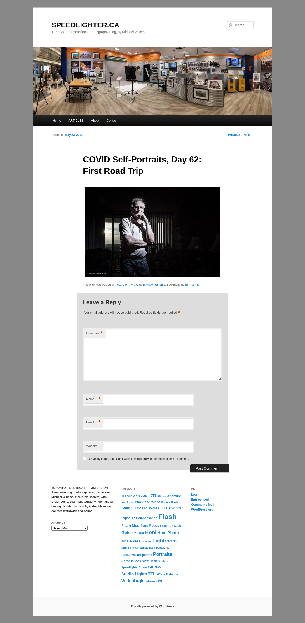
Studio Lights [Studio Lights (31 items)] (134, 574)
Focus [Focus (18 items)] (154, 525)
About (95, 120)
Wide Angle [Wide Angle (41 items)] (133, 580)
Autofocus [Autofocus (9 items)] (127, 502)
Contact (112, 120)
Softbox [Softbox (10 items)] (163, 561)
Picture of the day (127, 284)
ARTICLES (75, 120)
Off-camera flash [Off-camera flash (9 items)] (145, 547)
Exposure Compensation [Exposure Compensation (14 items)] (139, 518)
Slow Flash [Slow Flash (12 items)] (149, 561)
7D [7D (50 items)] (153, 495)
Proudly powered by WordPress (152, 606)
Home (57, 120)
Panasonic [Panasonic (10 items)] (162, 547)
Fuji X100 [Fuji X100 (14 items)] (174, 525)
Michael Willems (154, 284)
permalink (192, 284)
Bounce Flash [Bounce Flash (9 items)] (169, 502)
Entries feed (200, 499)
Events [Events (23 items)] (175, 508)
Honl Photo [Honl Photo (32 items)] (168, 533)
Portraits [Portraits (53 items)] (162, 554)
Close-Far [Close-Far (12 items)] (140, 508)
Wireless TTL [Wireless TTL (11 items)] (154, 581)
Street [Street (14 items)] (142, 567)
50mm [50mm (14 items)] (161, 496)
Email (93, 422)
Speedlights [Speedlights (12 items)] (129, 567)
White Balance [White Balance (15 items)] (167, 574)
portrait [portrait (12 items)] (147, 555)
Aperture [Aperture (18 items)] (174, 496)
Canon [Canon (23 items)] (126, 508)
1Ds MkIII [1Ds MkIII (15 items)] (143, 496)
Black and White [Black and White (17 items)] (147, 502)
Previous (232, 135)
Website (91, 446)
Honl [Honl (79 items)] (151, 532)
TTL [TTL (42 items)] (152, 573)
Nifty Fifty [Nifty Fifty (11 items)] (127, 547)
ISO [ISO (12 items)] (123, 541)
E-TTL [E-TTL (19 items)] (163, 508)
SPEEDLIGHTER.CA (85, 25)
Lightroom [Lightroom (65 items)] (164, 540)
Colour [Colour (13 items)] (152, 508)
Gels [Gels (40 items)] (126, 532)
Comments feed (202, 504)
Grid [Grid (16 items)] (140, 533)
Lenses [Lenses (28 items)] (134, 541)
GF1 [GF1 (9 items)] (134, 533)
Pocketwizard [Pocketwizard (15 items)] (131, 555)
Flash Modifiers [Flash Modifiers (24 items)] (134, 525)
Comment (94, 333)
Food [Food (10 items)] (163, 525)
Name (93, 399)
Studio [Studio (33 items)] (154, 567)
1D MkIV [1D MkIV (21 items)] (128, 496)
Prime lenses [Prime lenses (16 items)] (131, 561)
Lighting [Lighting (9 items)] (147, 541)
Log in (195, 494)
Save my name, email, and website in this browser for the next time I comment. (139, 459)
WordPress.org (202, 509)
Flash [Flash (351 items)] (167, 517)
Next (249, 135)
